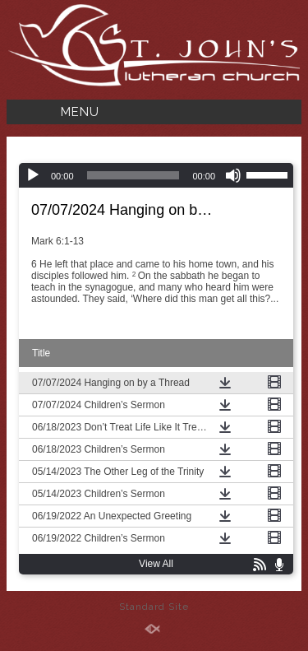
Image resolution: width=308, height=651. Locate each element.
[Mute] (233, 175)
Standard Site (154, 606)
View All (156, 564)
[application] (156, 175)
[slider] (133, 175)
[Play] (33, 175)
